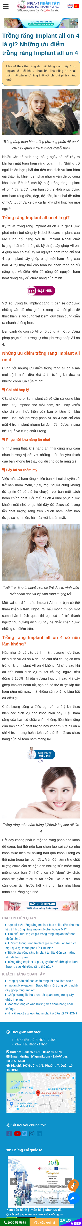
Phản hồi (36, 1209)
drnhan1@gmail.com (35, 1056)
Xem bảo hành (16, 1209)
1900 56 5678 (31, 1052)
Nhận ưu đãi (53, 1209)
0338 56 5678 (15, 1061)
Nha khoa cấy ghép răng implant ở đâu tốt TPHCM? (42, 1013)
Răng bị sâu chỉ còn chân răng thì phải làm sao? (40, 981)
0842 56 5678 (52, 1052)
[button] (6, 7)
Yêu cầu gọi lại (44, 1222)
